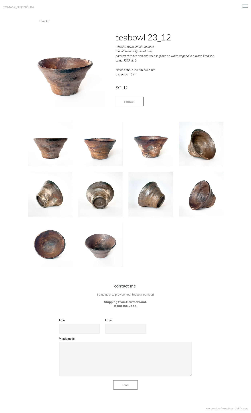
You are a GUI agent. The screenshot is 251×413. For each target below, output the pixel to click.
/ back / (45, 21)
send (125, 385)
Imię (62, 320)
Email (108, 320)
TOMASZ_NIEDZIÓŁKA (18, 7)
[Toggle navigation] (245, 6)
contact (129, 101)
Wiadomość (67, 338)
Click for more (241, 408)
